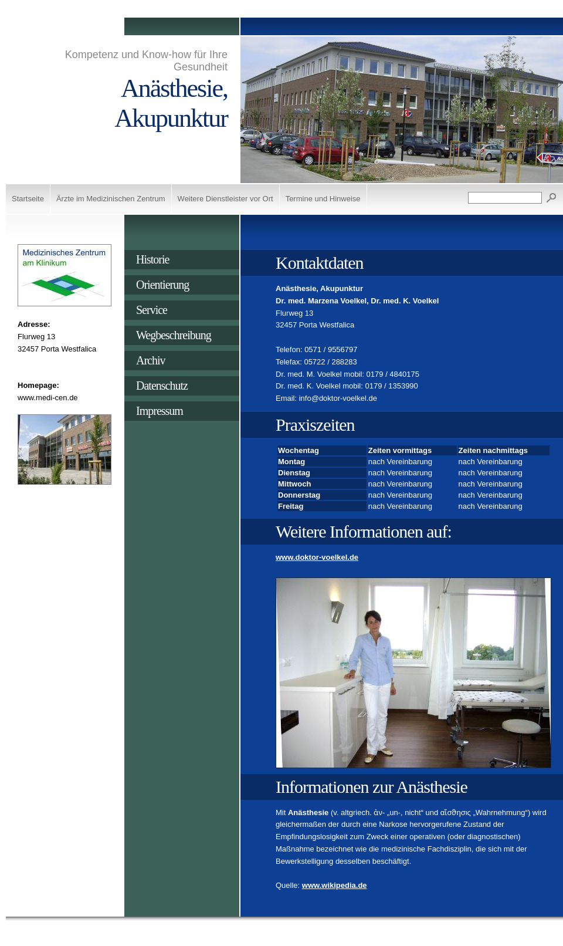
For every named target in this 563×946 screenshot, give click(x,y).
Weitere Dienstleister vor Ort (225, 198)
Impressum (159, 410)
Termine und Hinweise (323, 198)
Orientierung (162, 284)
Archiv (150, 360)
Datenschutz (162, 385)
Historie (152, 259)
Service (151, 309)
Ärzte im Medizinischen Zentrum (110, 198)
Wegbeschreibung (173, 335)
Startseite (28, 198)
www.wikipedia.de (334, 885)
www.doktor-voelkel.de (317, 557)
